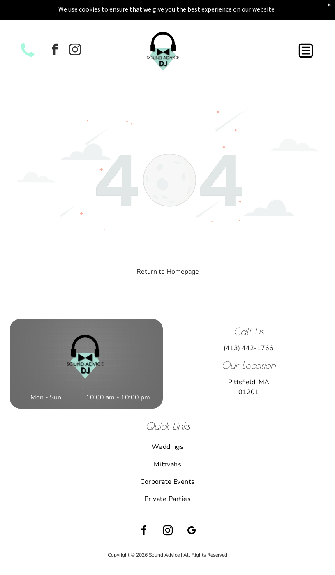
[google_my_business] (191, 510)
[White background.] (27, 35)
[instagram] (75, 29)
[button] (306, 29)
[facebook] (55, 29)
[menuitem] (167, 425)
